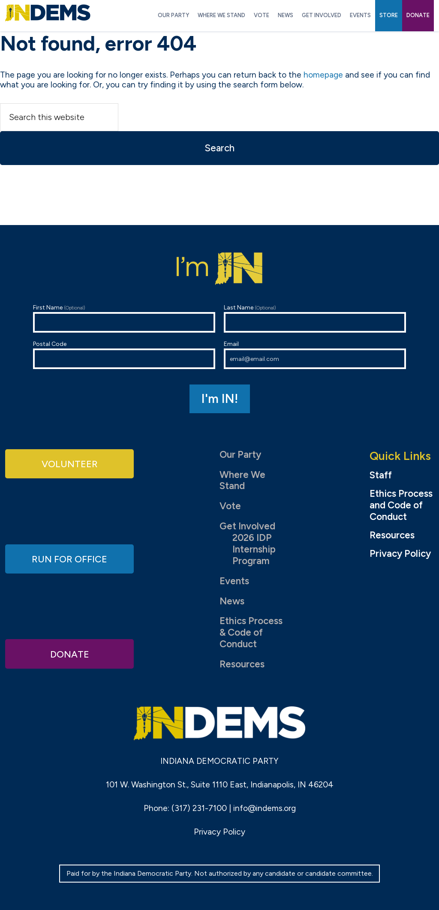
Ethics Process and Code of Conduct (401, 505)
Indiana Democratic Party (47, 13)
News (232, 601)
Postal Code (124, 354)
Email (315, 354)
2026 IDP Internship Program (254, 549)
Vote (230, 506)
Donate (69, 653)
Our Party (240, 454)
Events (234, 581)
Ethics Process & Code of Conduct (251, 632)
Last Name (315, 318)
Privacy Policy (400, 553)
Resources (242, 664)
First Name (124, 318)
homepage (323, 75)
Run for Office (69, 558)
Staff (381, 475)
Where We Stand (242, 480)
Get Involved (247, 526)
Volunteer (69, 463)
